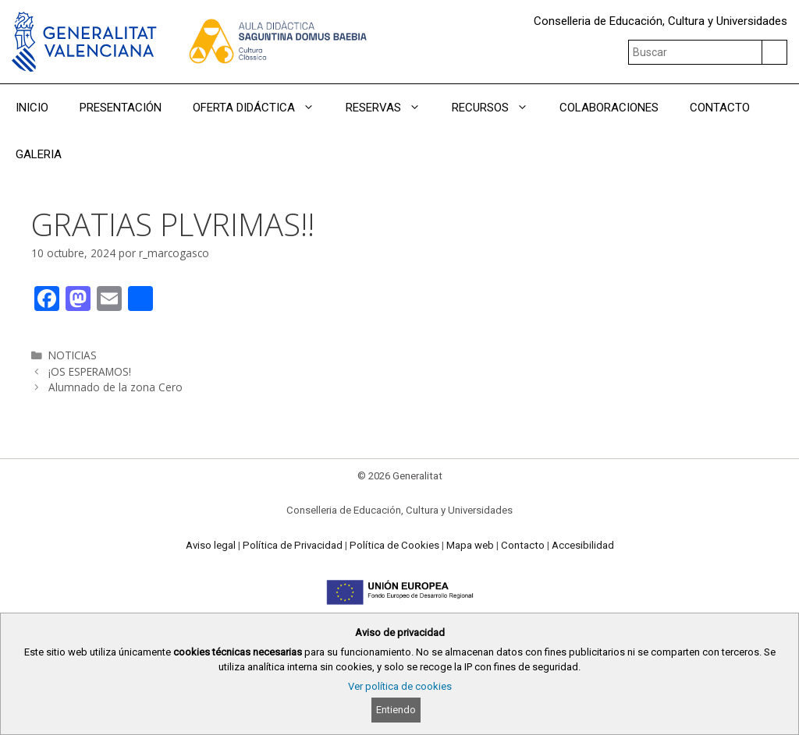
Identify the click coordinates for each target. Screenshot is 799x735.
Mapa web (470, 545)
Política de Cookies (394, 545)
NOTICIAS (72, 355)
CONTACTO (720, 108)
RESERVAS (391, 107)
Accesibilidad (583, 545)
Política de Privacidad (293, 545)
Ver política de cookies (400, 686)
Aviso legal (211, 545)
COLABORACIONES (609, 108)
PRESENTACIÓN (121, 108)
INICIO (32, 108)
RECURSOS (498, 107)
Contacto (523, 545)
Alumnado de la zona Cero (115, 387)
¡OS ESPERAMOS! (89, 371)
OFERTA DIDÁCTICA (261, 107)
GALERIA (39, 154)
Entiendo (396, 710)
